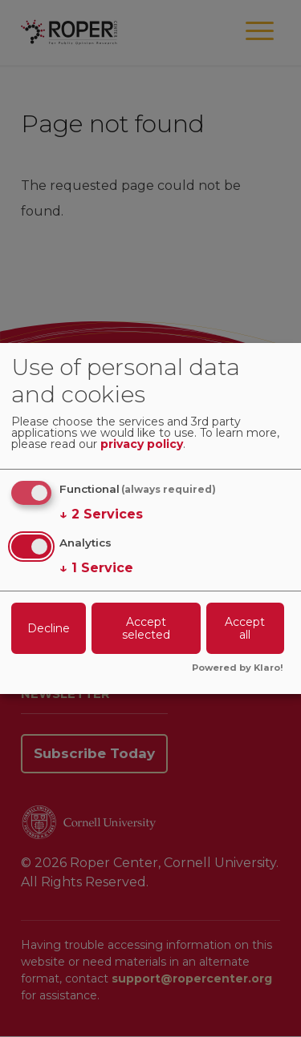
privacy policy (141, 444)
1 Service (96, 568)
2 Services (101, 514)
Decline (48, 628)
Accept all (245, 628)
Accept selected (146, 628)
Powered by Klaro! (237, 668)
